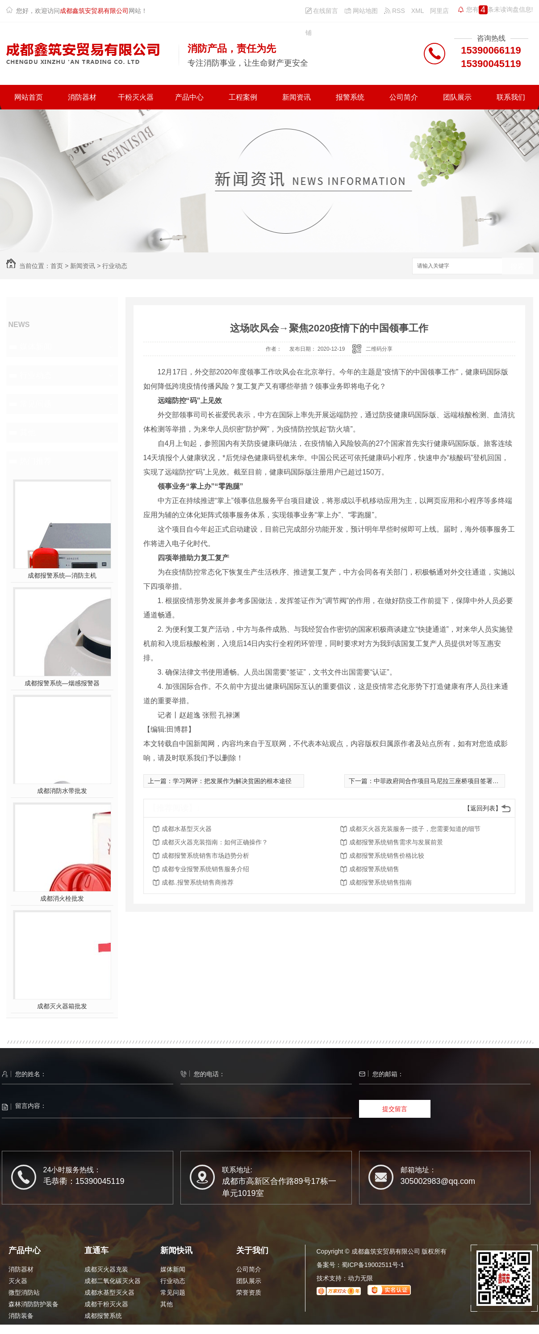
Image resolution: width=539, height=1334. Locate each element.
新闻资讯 (296, 97)
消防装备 (20, 1315)
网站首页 (28, 97)
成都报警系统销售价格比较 (386, 855)
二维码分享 (379, 349)
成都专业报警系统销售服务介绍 (205, 869)
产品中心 (189, 97)
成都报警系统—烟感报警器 (62, 683)
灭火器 (17, 1280)
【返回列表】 (482, 808)
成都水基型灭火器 (187, 828)
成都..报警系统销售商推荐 (198, 882)
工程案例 (243, 97)
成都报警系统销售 (374, 869)
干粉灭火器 (136, 97)
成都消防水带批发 (62, 790)
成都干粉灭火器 (106, 1304)
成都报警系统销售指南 (380, 882)
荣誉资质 (248, 1292)
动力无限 (360, 1278)
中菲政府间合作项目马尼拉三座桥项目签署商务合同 (446, 780)
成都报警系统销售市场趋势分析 (205, 855)
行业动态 (114, 265)
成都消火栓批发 (62, 898)
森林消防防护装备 (33, 1304)
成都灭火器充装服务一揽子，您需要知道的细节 (415, 828)
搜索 (517, 266)
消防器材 (82, 97)
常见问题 (36, 403)
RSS (394, 10)
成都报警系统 (103, 1315)
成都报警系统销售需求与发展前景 (396, 842)
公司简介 (403, 97)
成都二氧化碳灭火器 (112, 1280)
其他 (28, 432)
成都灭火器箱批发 (62, 1006)
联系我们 (511, 97)
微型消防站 (24, 1292)
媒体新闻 (36, 346)
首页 (56, 265)
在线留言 (321, 10)
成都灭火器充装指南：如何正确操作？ (215, 842)
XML (417, 10)
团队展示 (457, 97)
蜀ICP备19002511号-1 (373, 1264)
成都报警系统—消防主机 (62, 575)
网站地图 (361, 10)
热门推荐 (36, 461)
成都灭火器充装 (106, 1269)
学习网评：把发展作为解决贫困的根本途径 (232, 780)
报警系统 (350, 97)
